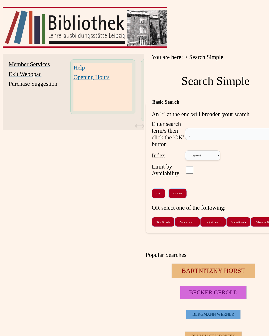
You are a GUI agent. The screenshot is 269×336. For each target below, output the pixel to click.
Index (158, 155)
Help (79, 67)
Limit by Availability (165, 170)
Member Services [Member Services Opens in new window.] (29, 64)
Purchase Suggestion (33, 83)
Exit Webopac (25, 74)
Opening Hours (91, 77)
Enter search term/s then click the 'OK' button (168, 134)
